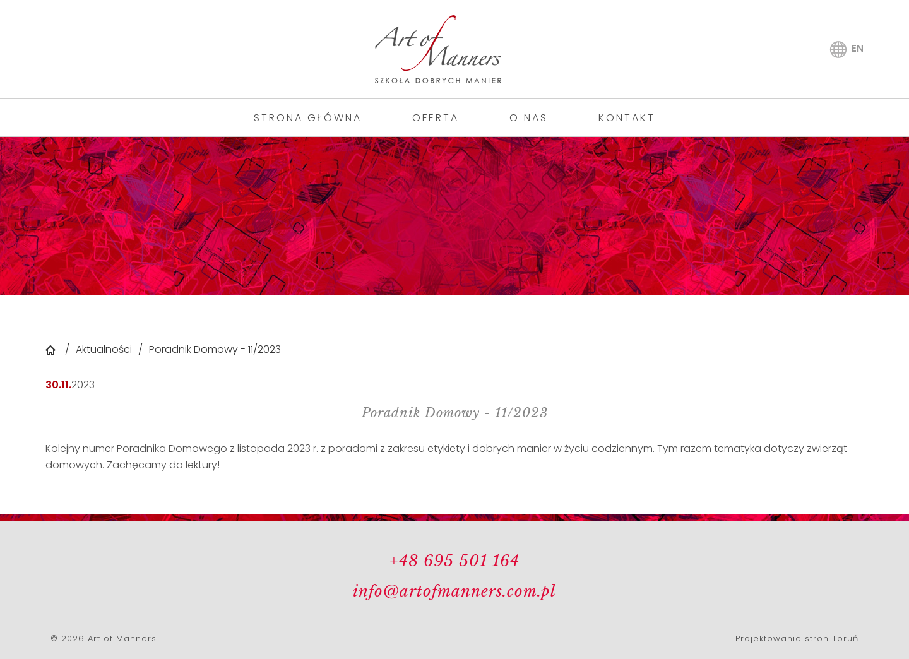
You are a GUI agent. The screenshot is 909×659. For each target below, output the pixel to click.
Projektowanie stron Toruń (796, 638)
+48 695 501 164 (454, 561)
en (858, 48)
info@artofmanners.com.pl (454, 591)
